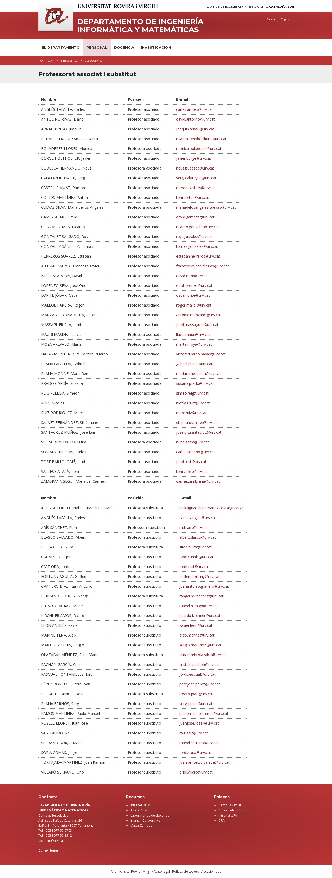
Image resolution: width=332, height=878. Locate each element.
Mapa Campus (141, 825)
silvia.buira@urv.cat (195, 547)
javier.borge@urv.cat (193, 158)
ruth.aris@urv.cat (193, 527)
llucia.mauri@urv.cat (193, 334)
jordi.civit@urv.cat (194, 566)
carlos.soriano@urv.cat (195, 451)
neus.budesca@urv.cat (195, 168)
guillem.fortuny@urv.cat (199, 576)
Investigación (156, 47)
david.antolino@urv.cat (195, 119)
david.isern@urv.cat (192, 275)
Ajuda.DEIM (138, 810)
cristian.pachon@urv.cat (199, 664)
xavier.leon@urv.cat (195, 625)
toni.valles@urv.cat (192, 471)
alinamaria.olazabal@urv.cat (203, 654)
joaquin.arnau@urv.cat (195, 128)
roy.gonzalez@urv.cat (194, 236)
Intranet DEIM (140, 805)
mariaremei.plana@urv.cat (198, 373)
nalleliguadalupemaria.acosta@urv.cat (211, 507)
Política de (185, 871)
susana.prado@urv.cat (195, 383)
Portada (45, 60)
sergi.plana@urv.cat (195, 703)
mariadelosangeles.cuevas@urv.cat (206, 207)
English (286, 19)
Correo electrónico (233, 810)
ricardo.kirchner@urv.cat (199, 615)
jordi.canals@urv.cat (196, 556)
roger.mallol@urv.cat (193, 305)
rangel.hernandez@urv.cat (201, 595)
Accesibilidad (211, 871)
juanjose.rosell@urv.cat (199, 723)
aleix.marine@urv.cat (197, 635)
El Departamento (61, 47)
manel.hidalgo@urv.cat (198, 605)
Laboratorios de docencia (150, 815)
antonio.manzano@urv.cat (198, 314)
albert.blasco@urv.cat (197, 537)
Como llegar (48, 850)
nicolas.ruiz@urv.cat (193, 402)
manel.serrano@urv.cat (199, 742)
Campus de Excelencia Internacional (250, 6)
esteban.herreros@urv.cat (198, 256)
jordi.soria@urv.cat (195, 752)
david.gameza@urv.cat (195, 217)
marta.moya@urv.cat (194, 344)
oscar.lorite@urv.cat (193, 295)
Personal (97, 47)
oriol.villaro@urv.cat (196, 772)
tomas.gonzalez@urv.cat (197, 246)
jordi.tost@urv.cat (191, 461)
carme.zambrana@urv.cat (198, 481)
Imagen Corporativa (145, 820)
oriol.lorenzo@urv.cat (194, 285)
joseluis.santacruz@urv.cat (198, 432)
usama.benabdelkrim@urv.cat (201, 138)
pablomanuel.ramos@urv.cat (203, 713)
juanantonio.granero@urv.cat (204, 586)
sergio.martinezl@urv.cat (200, 644)
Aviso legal (162, 871)
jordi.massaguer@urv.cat (197, 324)
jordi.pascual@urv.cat (197, 674)
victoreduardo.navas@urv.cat (201, 353)
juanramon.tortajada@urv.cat (204, 762)
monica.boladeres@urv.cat (198, 148)
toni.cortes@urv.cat (192, 197)
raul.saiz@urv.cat (193, 732)
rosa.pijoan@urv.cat (196, 693)
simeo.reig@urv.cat (192, 393)
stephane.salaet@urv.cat (197, 422)
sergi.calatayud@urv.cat (196, 177)
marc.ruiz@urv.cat (191, 412)
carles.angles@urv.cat (194, 109)
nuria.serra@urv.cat (192, 442)
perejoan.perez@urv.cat (199, 684)
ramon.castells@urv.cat (196, 187)
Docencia (124, 47)
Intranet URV (228, 815)
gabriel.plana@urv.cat (194, 363)
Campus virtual (230, 805)
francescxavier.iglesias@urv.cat (202, 265)
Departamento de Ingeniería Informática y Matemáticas (140, 25)
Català (270, 19)
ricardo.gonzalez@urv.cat (197, 226)
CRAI (222, 820)
